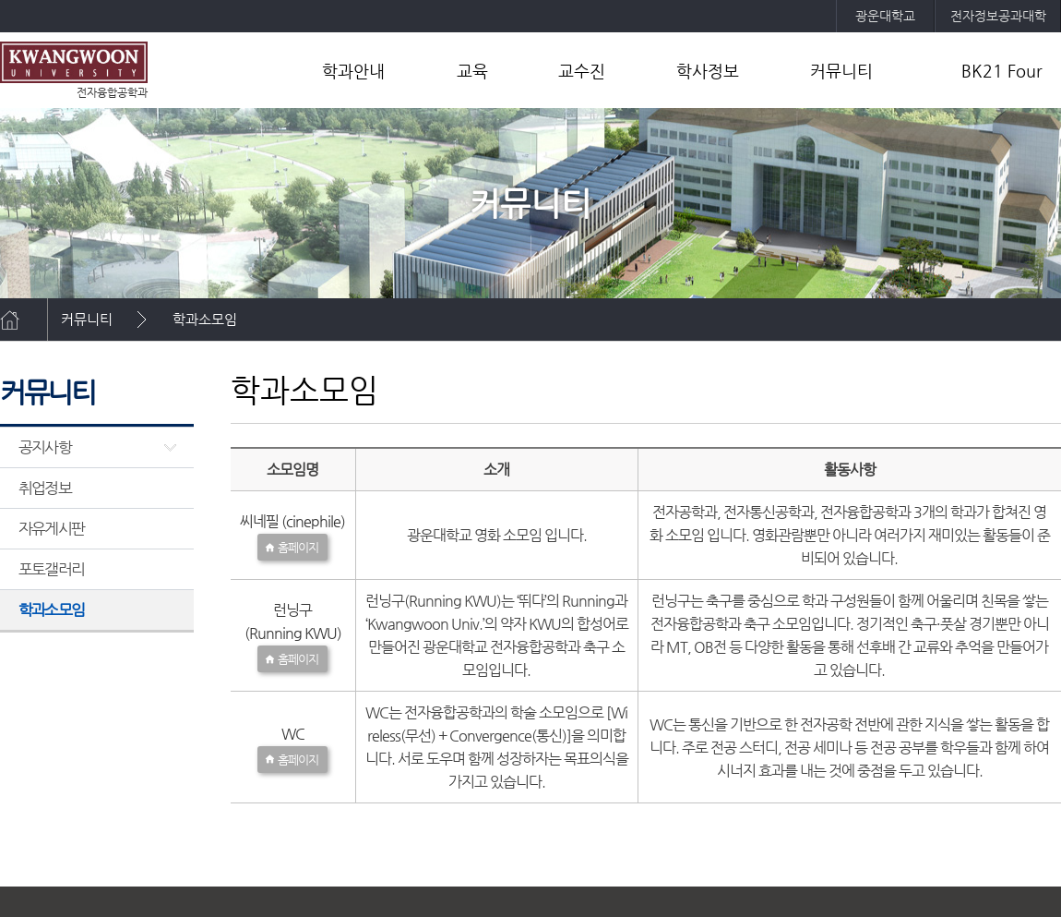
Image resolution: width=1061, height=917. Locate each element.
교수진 (581, 70)
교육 (472, 70)
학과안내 (353, 70)
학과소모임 (205, 319)
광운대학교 (885, 15)
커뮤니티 (841, 70)
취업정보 (44, 487)
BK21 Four (1002, 70)
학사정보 (707, 70)
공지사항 (44, 447)
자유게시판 (51, 528)
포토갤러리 (51, 569)
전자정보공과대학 (998, 15)
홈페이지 (298, 547)
